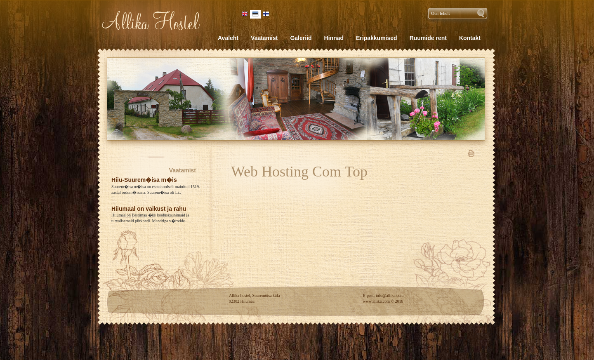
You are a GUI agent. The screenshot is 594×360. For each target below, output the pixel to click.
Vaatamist (182, 170)
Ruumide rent (428, 38)
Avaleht (228, 38)
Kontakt (470, 38)
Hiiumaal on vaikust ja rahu (148, 208)
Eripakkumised (376, 38)
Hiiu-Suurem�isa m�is (144, 179)
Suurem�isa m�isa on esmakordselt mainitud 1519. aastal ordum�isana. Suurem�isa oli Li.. (155, 189)
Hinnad (334, 38)
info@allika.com (389, 295)
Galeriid (300, 38)
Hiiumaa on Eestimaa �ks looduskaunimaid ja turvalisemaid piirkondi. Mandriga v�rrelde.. (150, 218)
